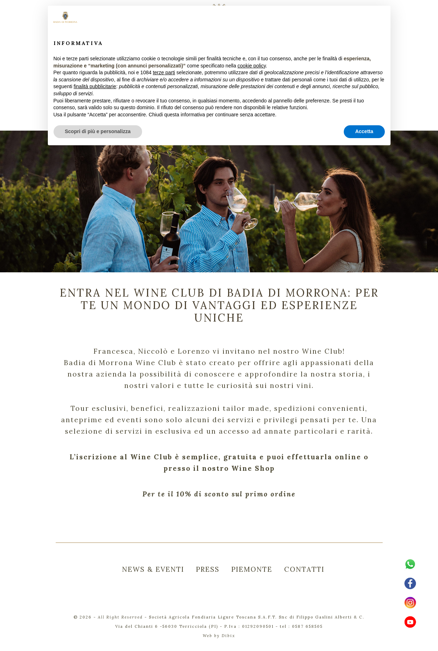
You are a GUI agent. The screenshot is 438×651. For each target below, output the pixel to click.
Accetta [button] (364, 131)
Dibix (228, 635)
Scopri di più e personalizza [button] (98, 131)
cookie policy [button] (251, 66)
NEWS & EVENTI (153, 569)
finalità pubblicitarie (95, 86)
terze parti (164, 72)
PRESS (208, 569)
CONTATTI (304, 569)
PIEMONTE (251, 569)
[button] (381, 17)
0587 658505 (307, 626)
